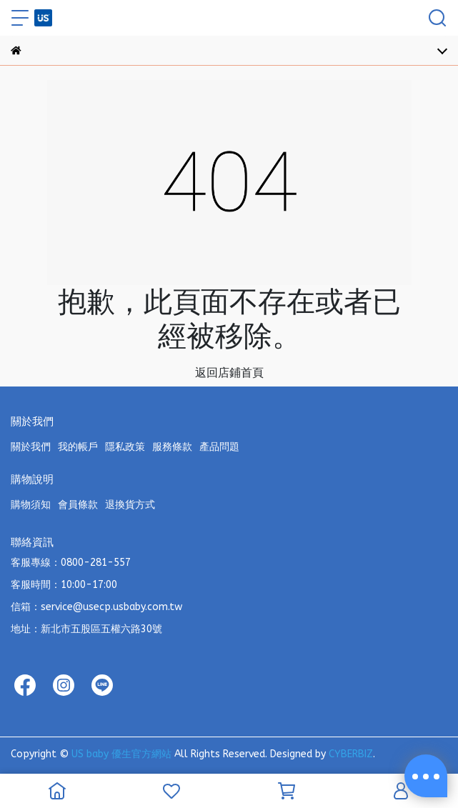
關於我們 (31, 447)
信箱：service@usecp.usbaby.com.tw (96, 607)
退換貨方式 (130, 505)
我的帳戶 (78, 447)
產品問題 (219, 447)
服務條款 (172, 447)
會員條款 (78, 505)
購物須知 (31, 505)
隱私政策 (125, 447)
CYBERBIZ (351, 754)
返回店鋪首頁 (229, 372)
